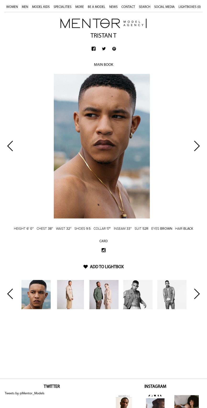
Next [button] (196, 146)
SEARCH (144, 7)
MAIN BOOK (103, 65)
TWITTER (52, 387)
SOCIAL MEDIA (164, 7)
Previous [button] (10, 146)
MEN (25, 7)
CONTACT (128, 7)
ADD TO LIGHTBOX (103, 267)
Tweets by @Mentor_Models (24, 393)
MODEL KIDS (41, 7)
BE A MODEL (96, 7)
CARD (103, 241)
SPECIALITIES (62, 7)
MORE (79, 7)
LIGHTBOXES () (190, 7)
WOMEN (12, 7)
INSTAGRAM (155, 387)
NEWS (113, 7)
